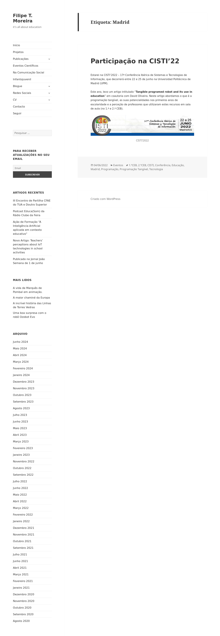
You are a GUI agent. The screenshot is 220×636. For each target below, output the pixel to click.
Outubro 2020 (22, 607)
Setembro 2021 (23, 547)
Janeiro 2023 (21, 454)
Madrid (95, 169)
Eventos (118, 165)
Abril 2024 (20, 355)
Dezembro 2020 (23, 594)
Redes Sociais (22, 93)
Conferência (162, 165)
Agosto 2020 (21, 621)
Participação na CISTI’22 (135, 61)
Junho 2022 (20, 488)
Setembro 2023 (23, 401)
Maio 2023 (20, 428)
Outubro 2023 (22, 395)
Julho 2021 (20, 554)
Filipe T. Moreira (23, 18)
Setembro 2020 (23, 614)
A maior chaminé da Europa (31, 297)
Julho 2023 (20, 415)
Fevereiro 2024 (23, 368)
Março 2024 (21, 361)
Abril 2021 (20, 567)
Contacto (19, 106)
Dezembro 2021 (23, 528)
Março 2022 (21, 508)
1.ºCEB (133, 165)
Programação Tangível (134, 169)
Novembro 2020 (23, 601)
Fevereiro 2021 (23, 581)
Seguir (17, 113)
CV (15, 99)
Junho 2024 (20, 341)
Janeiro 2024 (21, 375)
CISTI (150, 165)
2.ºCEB (142, 165)
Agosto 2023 (21, 408)
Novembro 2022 (23, 461)
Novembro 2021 (23, 534)
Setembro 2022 (23, 474)
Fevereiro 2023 (23, 448)
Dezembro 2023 (23, 381)
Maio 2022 (20, 494)
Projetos (18, 52)
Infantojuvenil (22, 79)
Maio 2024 (20, 348)
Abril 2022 (20, 501)
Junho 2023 (20, 421)
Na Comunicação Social (28, 72)
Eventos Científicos (25, 65)
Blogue (17, 86)
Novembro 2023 (23, 388)
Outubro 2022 (22, 468)
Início (16, 45)
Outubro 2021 (22, 541)
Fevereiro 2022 (23, 514)
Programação (109, 169)
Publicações (21, 58)
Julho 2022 (20, 481)
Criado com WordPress (106, 199)
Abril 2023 (20, 434)
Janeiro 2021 (21, 587)
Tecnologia (156, 169)
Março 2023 (21, 441)
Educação (178, 165)
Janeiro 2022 (21, 521)
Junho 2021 (20, 561)
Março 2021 (21, 574)
